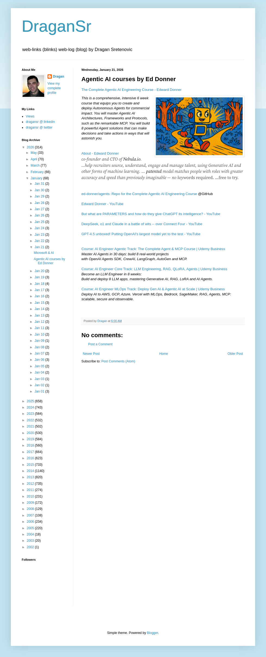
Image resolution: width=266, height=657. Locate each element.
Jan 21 (39, 247)
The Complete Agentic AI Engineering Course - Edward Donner (131, 90)
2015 (31, 465)
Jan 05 (39, 366)
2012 (31, 484)
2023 (31, 414)
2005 (31, 528)
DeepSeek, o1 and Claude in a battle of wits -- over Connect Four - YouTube (141, 224)
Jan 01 (39, 391)
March (36, 165)
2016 (31, 458)
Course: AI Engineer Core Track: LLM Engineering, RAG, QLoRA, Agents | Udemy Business (154, 269)
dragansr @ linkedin (40, 122)
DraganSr (56, 26)
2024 (31, 407)
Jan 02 (39, 385)
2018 (31, 445)
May (34, 153)
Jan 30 (39, 190)
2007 (31, 515)
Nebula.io (132, 159)
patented (154, 171)
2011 (31, 490)
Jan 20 (39, 271)
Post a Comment (100, 344)
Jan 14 (39, 309)
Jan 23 (39, 235)
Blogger (152, 633)
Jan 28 (39, 203)
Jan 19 (39, 277)
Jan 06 (39, 360)
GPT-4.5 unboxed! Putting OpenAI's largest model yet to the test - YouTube (140, 234)
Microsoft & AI (44, 253)
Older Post (235, 354)
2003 (31, 541)
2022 (31, 420)
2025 (31, 401)
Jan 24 (39, 228)
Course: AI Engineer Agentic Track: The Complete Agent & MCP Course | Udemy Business (153, 249)
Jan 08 (39, 347)
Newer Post (91, 354)
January (37, 178)
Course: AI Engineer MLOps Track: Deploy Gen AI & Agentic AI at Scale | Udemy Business (153, 289)
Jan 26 (39, 215)
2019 (31, 439)
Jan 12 (39, 322)
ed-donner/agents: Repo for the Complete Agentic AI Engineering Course (139, 194)
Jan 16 (39, 296)
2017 (31, 452)
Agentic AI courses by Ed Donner (49, 261)
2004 (31, 534)
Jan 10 (39, 334)
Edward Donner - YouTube (102, 204)
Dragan (58, 76)
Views (30, 116)
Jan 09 (39, 341)
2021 (31, 426)
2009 (31, 503)
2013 (31, 477)
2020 (31, 433)
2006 (31, 522)
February (38, 172)
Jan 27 (39, 209)
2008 (31, 509)
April (34, 159)
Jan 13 (39, 315)
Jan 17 (39, 290)
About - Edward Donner (100, 153)
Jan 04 (39, 372)
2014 (31, 471)
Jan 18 (39, 284)
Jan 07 (39, 353)
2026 (31, 147)
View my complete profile (54, 88)
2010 (31, 496)
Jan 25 (39, 222)
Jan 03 (39, 379)
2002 (31, 547)
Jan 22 (39, 241)
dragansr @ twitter (39, 127)
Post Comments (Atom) (118, 361)
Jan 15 (39, 303)
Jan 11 (39, 328)
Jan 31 (39, 184)
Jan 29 (39, 196)
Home (163, 354)
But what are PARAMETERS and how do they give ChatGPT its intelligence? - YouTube (150, 214)
